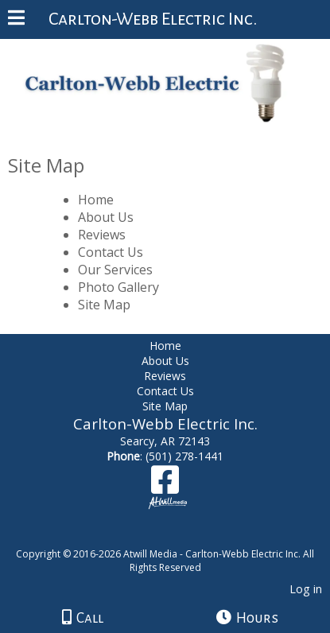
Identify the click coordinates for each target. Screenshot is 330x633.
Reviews (102, 234)
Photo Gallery (118, 287)
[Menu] (16, 20)
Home (96, 199)
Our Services (115, 269)
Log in (305, 588)
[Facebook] (165, 485)
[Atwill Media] (179, 536)
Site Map (104, 304)
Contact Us (110, 252)
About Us (106, 217)
